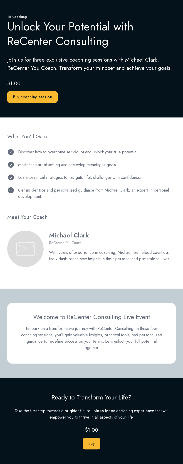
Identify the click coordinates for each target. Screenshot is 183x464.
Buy (91, 444)
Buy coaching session (32, 97)
